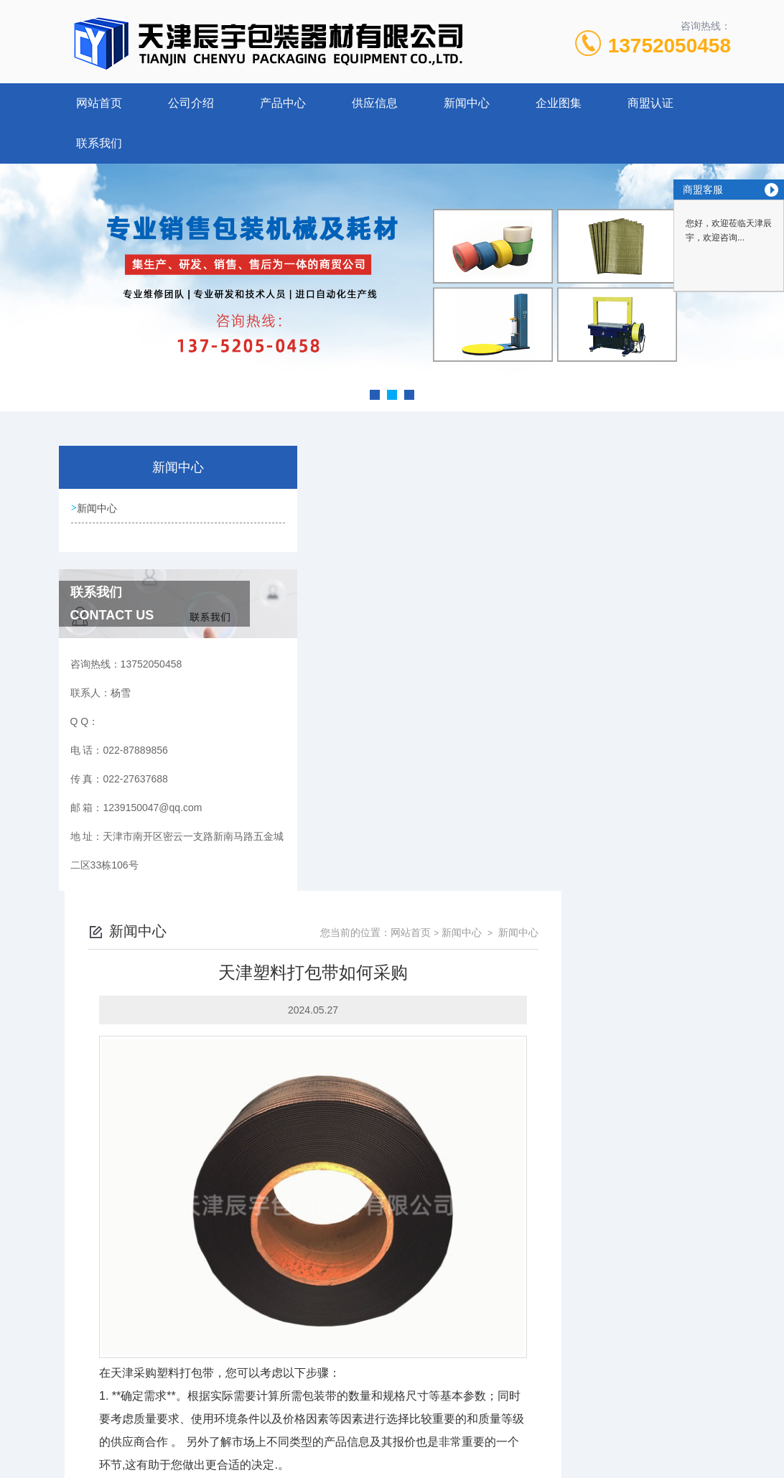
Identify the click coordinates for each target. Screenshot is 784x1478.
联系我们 (99, 143)
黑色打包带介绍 (332, 1272)
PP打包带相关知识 (339, 1297)
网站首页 (99, 103)
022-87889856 (260, 1386)
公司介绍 (191, 103)
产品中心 (283, 103)
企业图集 (559, 103)
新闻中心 (467, 103)
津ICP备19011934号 (493, 1409)
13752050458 (669, 45)
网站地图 (392, 1455)
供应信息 (375, 103)
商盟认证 (650, 103)
